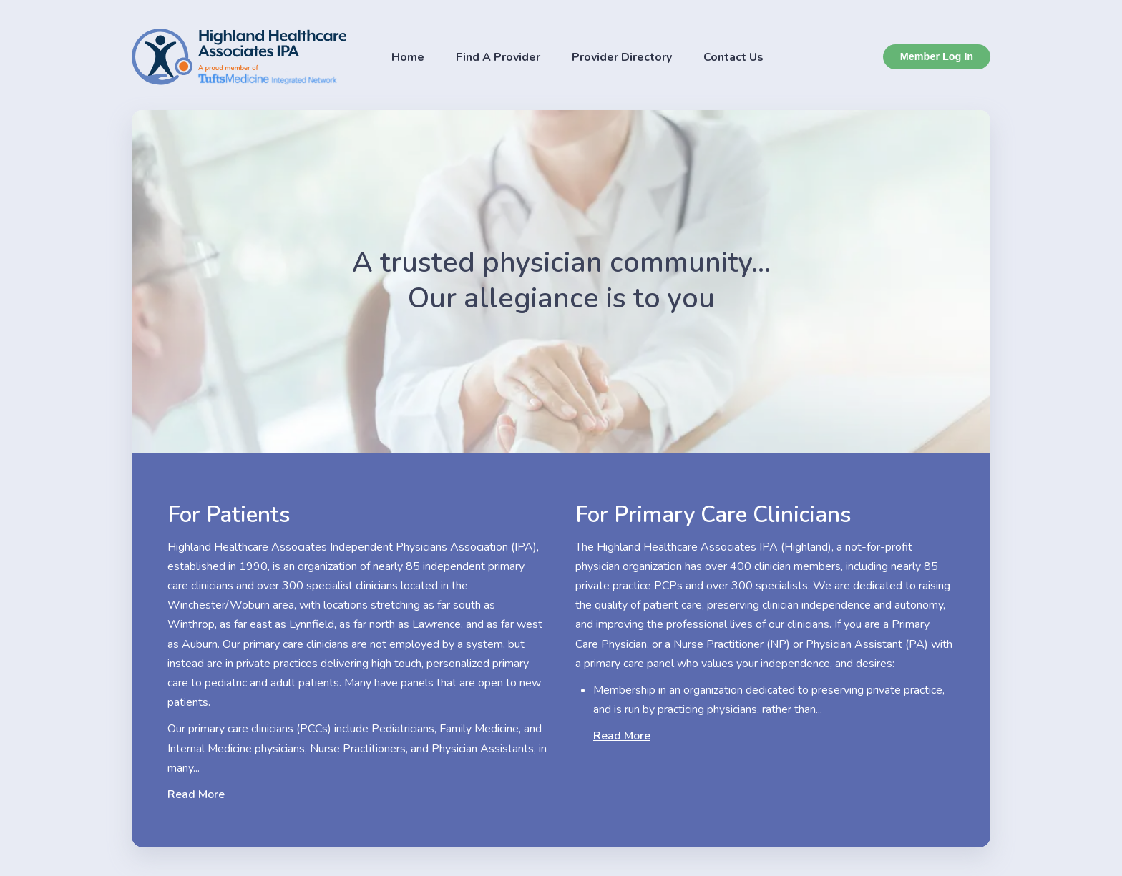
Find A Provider (498, 57)
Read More (196, 794)
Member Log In (936, 56)
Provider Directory (622, 57)
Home (407, 57)
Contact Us (733, 57)
